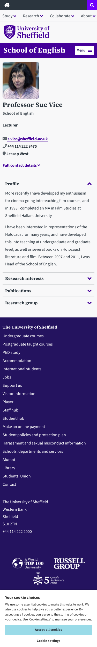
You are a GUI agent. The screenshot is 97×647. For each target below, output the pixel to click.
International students (22, 369)
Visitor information (19, 394)
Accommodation (17, 361)
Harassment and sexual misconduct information (44, 443)
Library (9, 468)
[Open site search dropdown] (92, 5)
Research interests (48, 278)
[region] (48, 618)
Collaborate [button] (60, 16)
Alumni (9, 460)
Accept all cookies (48, 629)
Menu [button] (84, 50)
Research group (48, 303)
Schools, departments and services (33, 451)
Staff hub (10, 410)
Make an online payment (24, 427)
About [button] (86, 16)
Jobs (7, 377)
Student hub (13, 418)
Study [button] (7, 16)
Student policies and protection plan (34, 435)
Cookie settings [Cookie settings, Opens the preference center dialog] (49, 640)
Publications (48, 290)
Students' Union (17, 476)
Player (8, 402)
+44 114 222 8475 (20, 146)
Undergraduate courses (23, 336)
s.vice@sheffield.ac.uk (25, 139)
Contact (9, 484)
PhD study (11, 352)
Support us (12, 385)
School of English (34, 50)
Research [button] (31, 16)
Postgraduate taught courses (28, 344)
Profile (48, 184)
